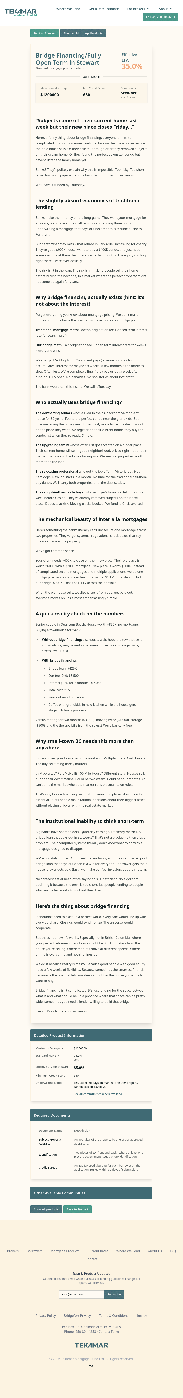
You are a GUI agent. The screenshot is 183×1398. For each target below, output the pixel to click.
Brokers (13, 1251)
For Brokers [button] (138, 9)
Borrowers (34, 1251)
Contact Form (109, 1331)
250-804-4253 (85, 1331)
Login (91, 1365)
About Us (155, 1251)
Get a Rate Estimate (104, 9)
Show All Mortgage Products (83, 33)
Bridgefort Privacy (77, 1315)
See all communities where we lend (98, 1094)
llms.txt (141, 1315)
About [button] (166, 9)
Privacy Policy (46, 1315)
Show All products (46, 1209)
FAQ (173, 1251)
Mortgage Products (64, 1251)
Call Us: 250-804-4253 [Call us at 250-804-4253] (160, 17)
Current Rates (97, 1251)
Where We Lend (68, 9)
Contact (91, 1259)
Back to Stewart (44, 33)
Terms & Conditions (113, 1315)
